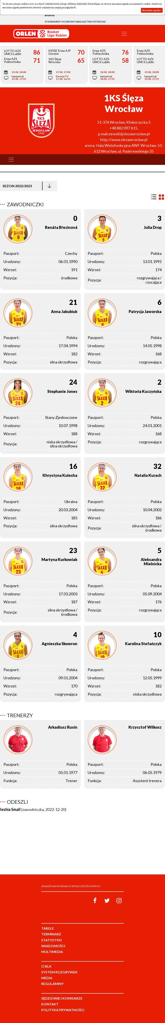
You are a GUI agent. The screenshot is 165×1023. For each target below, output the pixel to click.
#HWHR (50, 15)
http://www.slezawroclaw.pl (123, 139)
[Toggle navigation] (124, 33)
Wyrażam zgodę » (152, 10)
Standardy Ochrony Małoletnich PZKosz (75, 21)
